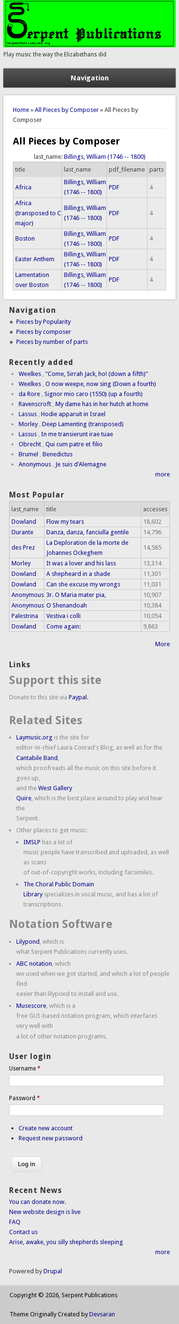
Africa (23, 187)
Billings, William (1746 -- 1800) (105, 156)
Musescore (31, 1005)
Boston (25, 238)
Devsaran (102, 1314)
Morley (28, 424)
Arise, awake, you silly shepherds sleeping (66, 1242)
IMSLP (32, 842)
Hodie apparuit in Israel (73, 414)
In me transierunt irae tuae (77, 434)
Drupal (52, 1271)
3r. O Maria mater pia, (76, 594)
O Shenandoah (66, 605)
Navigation (90, 78)
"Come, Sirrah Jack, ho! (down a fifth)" (96, 373)
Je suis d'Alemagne (80, 464)
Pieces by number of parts (52, 341)
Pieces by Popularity (43, 321)
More (162, 644)
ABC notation (34, 963)
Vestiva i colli (63, 615)
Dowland (23, 521)
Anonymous (35, 464)
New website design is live (45, 1211)
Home (21, 109)
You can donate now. (37, 1201)
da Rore (29, 393)
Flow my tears (65, 521)
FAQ (15, 1221)
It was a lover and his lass (81, 563)
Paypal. (78, 697)
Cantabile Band (37, 757)
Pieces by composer (43, 331)
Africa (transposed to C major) (38, 213)
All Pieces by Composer (67, 109)
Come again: (63, 626)
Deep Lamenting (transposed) (83, 424)
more (162, 474)
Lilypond (28, 941)
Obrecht (30, 444)
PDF (114, 187)
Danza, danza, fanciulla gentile (87, 532)
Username (25, 1068)
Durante (22, 532)
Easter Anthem (34, 259)
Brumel (28, 454)
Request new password (51, 1138)
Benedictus (57, 454)
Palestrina (24, 615)
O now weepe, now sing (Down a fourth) (100, 383)
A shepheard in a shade (78, 573)
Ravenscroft (35, 404)
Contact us (23, 1232)
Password (24, 1098)
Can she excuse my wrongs (83, 584)
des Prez (23, 547)
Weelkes (30, 373)
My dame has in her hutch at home (101, 404)
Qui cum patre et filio (74, 444)
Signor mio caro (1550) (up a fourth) (93, 393)
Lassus (28, 414)
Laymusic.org (34, 737)
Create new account (46, 1128)
